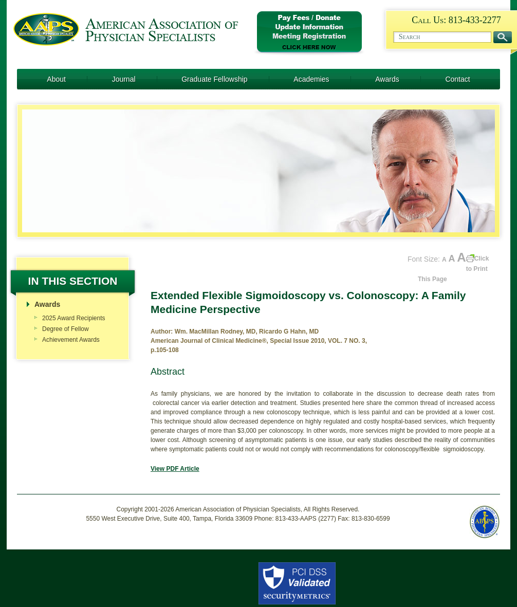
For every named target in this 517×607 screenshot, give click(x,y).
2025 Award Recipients (73, 318)
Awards (387, 79)
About (56, 79)
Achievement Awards (71, 339)
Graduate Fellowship (214, 79)
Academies (311, 79)
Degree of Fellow (65, 329)
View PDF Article (175, 468)
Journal (124, 79)
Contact (457, 79)
